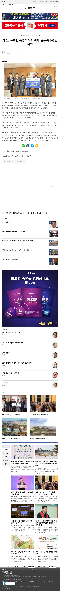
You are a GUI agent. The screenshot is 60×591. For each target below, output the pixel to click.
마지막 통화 (5, 383)
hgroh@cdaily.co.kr (17, 52)
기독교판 (36, 2)
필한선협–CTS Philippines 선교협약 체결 (13, 231)
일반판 (42, 2)
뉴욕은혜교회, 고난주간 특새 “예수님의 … (39, 415)
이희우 (3, 375)
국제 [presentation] (6, 464)
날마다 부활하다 (6, 222)
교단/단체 (21, 35)
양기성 (3, 335)
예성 (4, 161)
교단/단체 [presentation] (5, 453)
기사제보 (21, 581)
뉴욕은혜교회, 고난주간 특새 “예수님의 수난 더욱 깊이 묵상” (46, 493)
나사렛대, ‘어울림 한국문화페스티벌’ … (39, 438)
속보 (3, 213)
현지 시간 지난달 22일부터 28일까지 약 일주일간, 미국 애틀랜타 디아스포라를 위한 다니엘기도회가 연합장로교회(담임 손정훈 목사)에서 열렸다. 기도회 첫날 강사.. (22, 528)
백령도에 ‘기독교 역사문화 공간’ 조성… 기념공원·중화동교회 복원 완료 (46, 463)
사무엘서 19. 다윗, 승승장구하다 (11, 373)
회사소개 (4, 581)
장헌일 (3, 365)
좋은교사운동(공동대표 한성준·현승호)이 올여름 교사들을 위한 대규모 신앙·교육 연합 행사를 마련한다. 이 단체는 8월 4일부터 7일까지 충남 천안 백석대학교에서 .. (22, 559)
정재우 (3, 385)
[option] (16, 406)
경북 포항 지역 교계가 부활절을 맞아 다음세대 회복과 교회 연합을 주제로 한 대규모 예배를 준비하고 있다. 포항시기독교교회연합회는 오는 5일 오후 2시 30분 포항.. (46, 559)
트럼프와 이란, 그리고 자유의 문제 (11, 259)
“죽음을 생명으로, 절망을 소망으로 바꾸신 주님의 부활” (17, 241)
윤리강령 (51, 581)
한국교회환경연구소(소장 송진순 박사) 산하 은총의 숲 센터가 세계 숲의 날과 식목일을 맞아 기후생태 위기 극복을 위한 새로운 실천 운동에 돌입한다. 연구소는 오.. (22, 468)
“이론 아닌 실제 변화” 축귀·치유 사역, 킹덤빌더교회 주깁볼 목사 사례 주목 (46, 523)
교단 (27, 35)
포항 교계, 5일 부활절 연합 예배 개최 (46, 553)
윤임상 (3, 345)
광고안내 (9, 581)
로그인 (56, 2)
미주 (47, 2)
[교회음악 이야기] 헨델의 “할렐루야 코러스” (14, 343)
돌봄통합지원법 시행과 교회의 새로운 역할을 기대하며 (17, 363)
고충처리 (45, 581)
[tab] (6, 450)
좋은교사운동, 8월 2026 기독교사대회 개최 (22, 553)
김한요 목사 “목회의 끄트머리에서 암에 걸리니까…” (22, 493)
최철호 (3, 355)
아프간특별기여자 (20, 161)
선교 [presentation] (6, 457)
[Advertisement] (30, 199)
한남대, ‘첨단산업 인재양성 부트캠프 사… (11, 438)
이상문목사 (11, 161)
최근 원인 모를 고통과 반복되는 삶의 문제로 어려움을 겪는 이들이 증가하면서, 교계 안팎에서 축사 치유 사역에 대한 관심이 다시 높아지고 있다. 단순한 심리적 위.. (46, 530)
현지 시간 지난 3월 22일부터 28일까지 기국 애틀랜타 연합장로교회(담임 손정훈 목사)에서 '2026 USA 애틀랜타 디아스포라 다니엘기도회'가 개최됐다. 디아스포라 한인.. (22, 499)
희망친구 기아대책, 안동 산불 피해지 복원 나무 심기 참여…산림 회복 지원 (26, 213)
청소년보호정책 (38, 581)
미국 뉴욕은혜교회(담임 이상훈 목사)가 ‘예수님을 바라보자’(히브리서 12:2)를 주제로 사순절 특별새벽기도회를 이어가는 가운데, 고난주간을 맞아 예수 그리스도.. (46, 499)
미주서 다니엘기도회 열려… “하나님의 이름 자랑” (22, 522)
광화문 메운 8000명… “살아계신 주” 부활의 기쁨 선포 (17, 250)
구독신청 (52, 2)
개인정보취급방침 (29, 581)
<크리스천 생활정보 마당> (52, 186)
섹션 (4, 2)
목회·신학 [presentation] (5, 460)
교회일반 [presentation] (5, 450)
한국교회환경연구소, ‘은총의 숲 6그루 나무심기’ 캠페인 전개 (22, 462)
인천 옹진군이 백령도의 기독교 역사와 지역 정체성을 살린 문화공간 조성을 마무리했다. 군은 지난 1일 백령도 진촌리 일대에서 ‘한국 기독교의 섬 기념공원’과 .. (46, 470)
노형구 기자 (9, 52)
